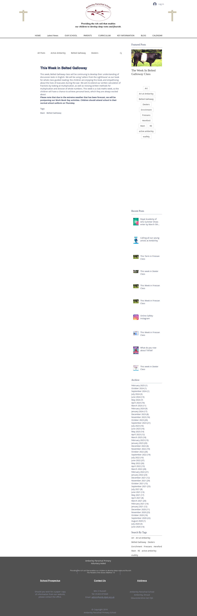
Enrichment (146, 109)
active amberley (146, 131)
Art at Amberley (146, 93)
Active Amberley (58, 53)
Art (146, 88)
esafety (146, 136)
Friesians (146, 115)
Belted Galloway (78, 53)
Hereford (146, 120)
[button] (71, 35)
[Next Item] (157, 58)
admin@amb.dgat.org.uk (103, 597)
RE (151, 126)
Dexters (94, 53)
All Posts (41, 53)
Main (42, 113)
